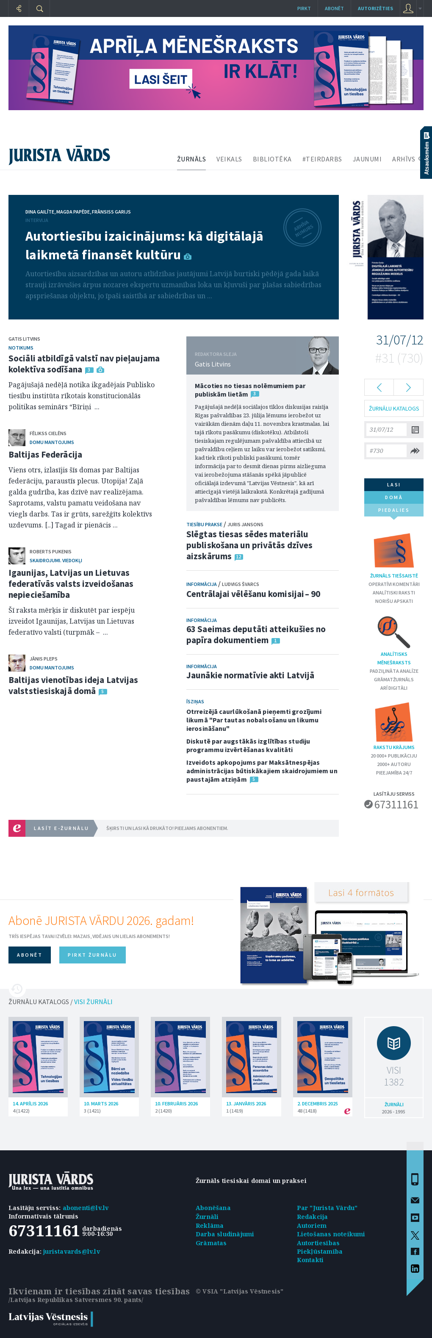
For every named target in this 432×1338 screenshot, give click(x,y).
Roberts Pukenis (51, 551)
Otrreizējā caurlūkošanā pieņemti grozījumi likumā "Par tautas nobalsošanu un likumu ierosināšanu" (253, 720)
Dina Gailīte (39, 211)
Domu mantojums (52, 442)
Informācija (201, 584)
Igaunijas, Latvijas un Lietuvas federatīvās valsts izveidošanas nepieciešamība (70, 583)
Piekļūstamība (320, 1251)
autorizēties (375, 8)
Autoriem (312, 1225)
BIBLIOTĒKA (272, 159)
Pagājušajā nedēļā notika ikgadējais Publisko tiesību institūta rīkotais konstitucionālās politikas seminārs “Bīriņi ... (81, 395)
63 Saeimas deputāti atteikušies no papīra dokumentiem (256, 634)
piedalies (394, 511)
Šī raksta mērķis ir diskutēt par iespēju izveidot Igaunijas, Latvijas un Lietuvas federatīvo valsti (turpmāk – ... (71, 621)
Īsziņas (195, 701)
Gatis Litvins (24, 339)
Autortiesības (318, 1243)
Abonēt (334, 8)
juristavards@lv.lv (71, 1251)
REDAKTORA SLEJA (216, 354)
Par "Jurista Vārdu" (327, 1208)
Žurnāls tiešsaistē (394, 554)
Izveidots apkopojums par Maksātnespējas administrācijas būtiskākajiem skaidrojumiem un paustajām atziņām (262, 770)
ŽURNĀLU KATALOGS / (60, 1001)
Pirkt (304, 8)
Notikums (20, 347)
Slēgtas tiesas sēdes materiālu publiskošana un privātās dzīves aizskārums (249, 545)
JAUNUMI (367, 159)
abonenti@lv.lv (86, 1208)
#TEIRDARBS (322, 159)
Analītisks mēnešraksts (394, 640)
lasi (394, 484)
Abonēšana (213, 1208)
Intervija (36, 220)
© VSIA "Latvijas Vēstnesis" (239, 1291)
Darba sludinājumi (225, 1234)
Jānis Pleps (44, 658)
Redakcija (312, 1217)
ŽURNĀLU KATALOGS (394, 408)
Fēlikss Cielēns (48, 433)
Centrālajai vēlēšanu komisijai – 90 (253, 594)
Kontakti (310, 1260)
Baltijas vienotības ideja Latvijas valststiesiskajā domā (73, 685)
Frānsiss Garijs (111, 211)
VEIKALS (229, 159)
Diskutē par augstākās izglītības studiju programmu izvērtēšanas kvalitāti (248, 745)
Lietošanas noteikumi (331, 1234)
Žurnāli (207, 1217)
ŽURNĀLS (191, 159)
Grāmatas (211, 1243)
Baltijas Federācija (45, 454)
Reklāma (210, 1225)
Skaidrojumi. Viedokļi (56, 560)
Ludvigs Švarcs (240, 584)
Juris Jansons (245, 524)
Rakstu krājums (394, 725)
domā (394, 497)
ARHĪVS (403, 159)
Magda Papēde (73, 211)
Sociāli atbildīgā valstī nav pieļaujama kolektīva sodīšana (84, 364)
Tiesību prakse (204, 524)
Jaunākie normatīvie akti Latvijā (250, 675)
